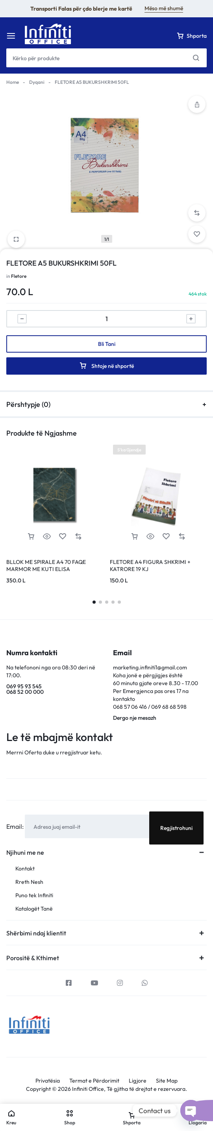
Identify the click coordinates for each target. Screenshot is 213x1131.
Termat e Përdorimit (94, 1080)
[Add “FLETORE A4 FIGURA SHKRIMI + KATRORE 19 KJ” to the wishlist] (166, 536)
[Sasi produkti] (106, 319)
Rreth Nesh (29, 882)
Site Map (167, 1080)
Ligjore (137, 1080)
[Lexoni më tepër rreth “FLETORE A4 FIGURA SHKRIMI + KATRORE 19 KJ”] (135, 536)
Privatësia (47, 1080)
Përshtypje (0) (106, 404)
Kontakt (25, 868)
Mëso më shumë (163, 8)
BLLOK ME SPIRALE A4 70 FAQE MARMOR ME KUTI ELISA (46, 565)
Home (12, 82)
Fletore (18, 276)
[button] (197, 213)
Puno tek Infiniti (34, 895)
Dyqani (36, 82)
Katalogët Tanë (34, 909)
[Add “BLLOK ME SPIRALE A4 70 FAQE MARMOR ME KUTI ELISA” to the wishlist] (63, 536)
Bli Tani (106, 343)
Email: (15, 826)
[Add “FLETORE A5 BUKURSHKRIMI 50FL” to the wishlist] (197, 234)
